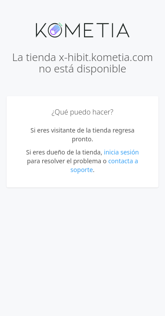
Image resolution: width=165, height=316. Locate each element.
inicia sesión (121, 152)
